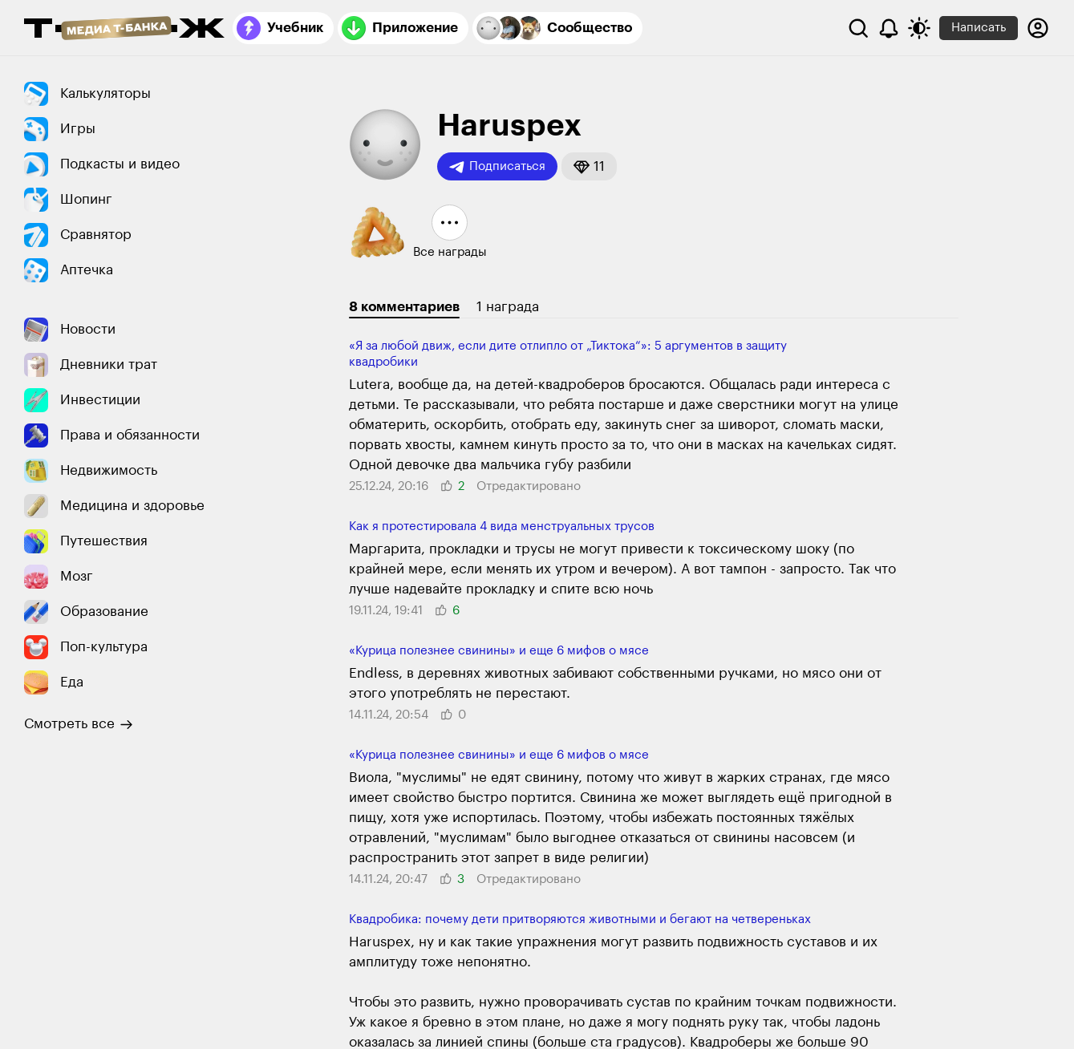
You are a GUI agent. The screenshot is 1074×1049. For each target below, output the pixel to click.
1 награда (507, 307)
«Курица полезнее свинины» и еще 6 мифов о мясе (499, 651)
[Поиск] (858, 28)
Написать (978, 28)
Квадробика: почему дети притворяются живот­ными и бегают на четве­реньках (580, 919)
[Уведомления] (889, 28)
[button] (589, 166)
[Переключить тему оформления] (919, 28)
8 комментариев (404, 307)
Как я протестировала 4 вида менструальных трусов (502, 526)
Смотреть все (78, 724)
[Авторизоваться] (1038, 28)
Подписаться (497, 167)
